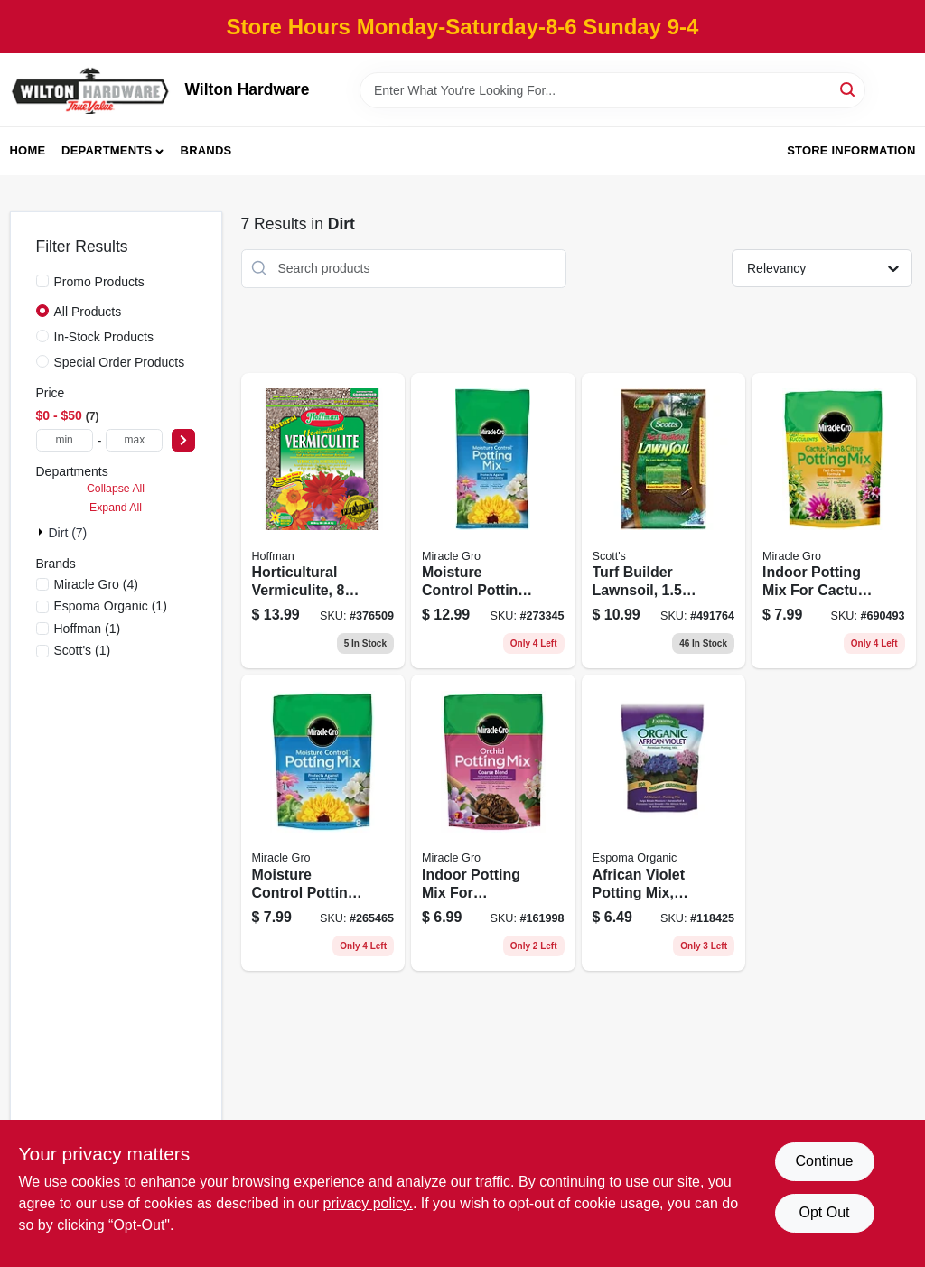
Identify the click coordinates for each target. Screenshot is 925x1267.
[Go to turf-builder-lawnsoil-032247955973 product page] (664, 521)
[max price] (134, 440)
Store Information (851, 150)
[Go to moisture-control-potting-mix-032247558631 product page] (493, 521)
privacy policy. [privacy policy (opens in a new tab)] (368, 1203)
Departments (106, 150)
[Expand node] (42, 532)
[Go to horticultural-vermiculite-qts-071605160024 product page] (323, 521)
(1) (110, 606)
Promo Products (99, 281)
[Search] (849, 89)
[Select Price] (183, 440)
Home (28, 150)
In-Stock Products (104, 336)
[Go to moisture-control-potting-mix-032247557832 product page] (323, 823)
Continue (824, 1161)
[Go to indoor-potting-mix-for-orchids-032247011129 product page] (493, 823)
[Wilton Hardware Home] (91, 90)
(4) (96, 584)
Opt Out (824, 1212)
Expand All (115, 507)
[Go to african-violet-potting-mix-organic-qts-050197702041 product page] (664, 823)
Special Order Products (119, 362)
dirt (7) (68, 533)
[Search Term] (612, 90)
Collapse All (116, 488)
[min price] (64, 440)
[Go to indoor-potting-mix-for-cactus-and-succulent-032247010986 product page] (834, 521)
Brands (206, 150)
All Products (88, 311)
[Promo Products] (42, 281)
